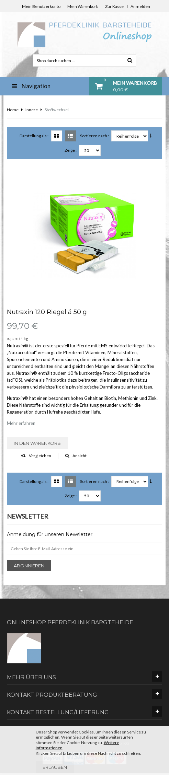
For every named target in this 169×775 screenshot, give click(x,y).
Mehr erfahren (21, 423)
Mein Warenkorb (82, 6)
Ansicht (76, 455)
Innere (31, 109)
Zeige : (71, 150)
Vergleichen (36, 455)
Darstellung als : (34, 135)
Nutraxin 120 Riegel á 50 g (47, 312)
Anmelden (140, 6)
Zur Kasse (114, 6)
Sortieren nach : (94, 135)
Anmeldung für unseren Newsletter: (50, 534)
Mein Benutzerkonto (41, 6)
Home (13, 109)
